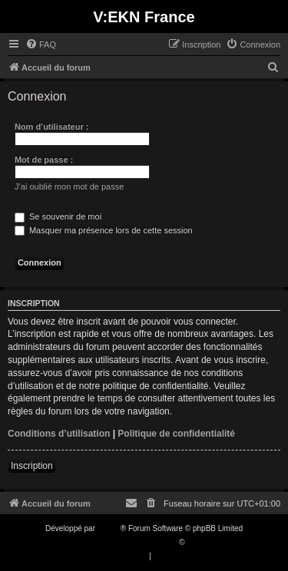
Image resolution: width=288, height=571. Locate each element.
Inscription (32, 465)
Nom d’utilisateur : (52, 126)
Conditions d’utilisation (59, 433)
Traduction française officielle (127, 542)
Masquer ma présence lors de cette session (104, 230)
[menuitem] (40, 44)
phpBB (109, 528)
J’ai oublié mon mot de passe (69, 186)
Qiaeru (198, 542)
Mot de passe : (44, 159)
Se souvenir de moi (58, 216)
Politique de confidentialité (176, 433)
